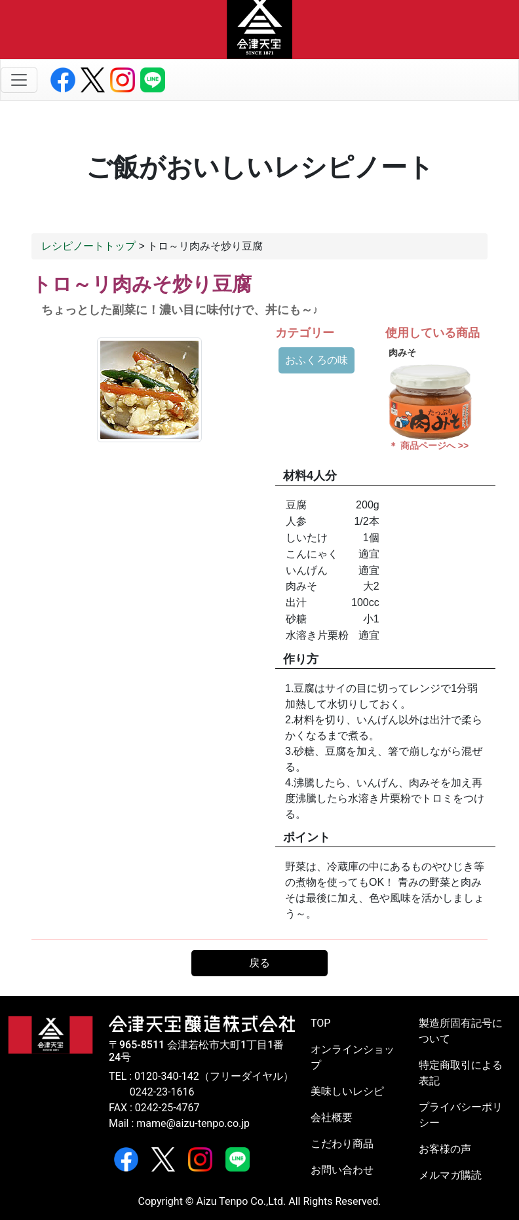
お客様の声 (445, 1149)
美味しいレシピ (347, 1091)
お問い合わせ (342, 1170)
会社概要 (332, 1117)
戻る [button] (259, 962)
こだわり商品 (342, 1143)
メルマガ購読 (450, 1175)
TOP (320, 1023)
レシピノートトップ (88, 246)
